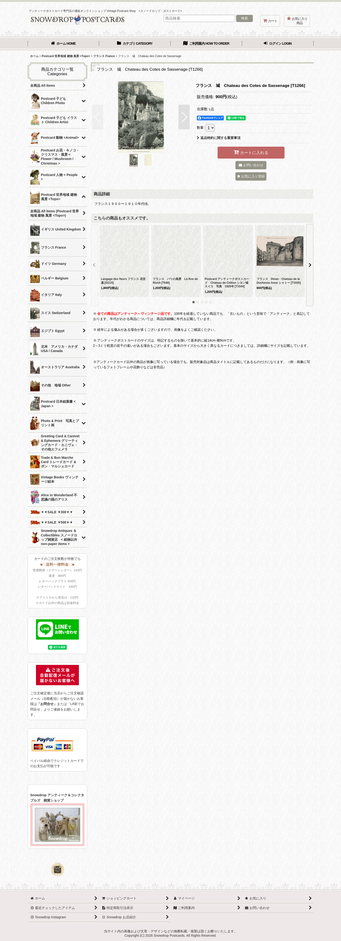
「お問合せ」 (47, 704)
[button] (97, 117)
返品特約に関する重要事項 (218, 138)
